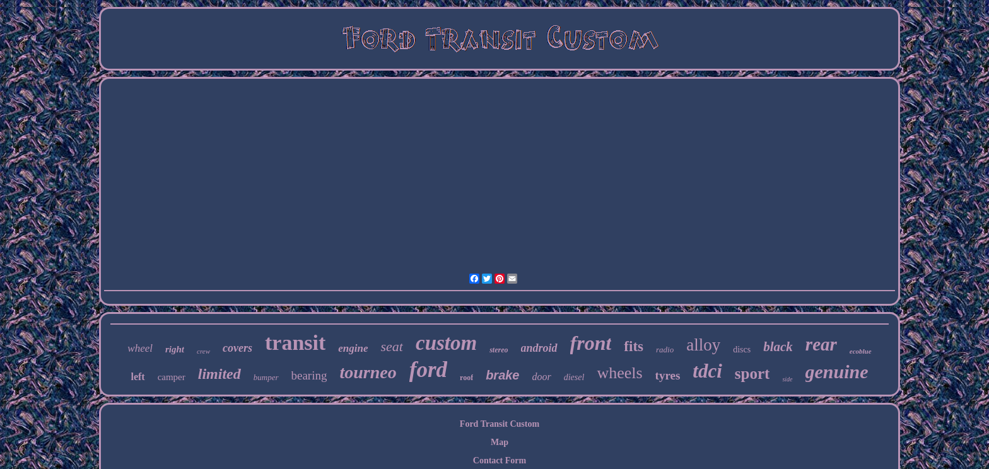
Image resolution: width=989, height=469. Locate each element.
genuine (837, 371)
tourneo (367, 372)
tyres (668, 375)
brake (502, 375)
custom (446, 343)
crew (203, 351)
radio (665, 349)
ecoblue (861, 351)
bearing (309, 375)
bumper (266, 377)
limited (219, 374)
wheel (140, 348)
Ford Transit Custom (499, 424)
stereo (498, 349)
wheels (619, 373)
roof (466, 377)
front (591, 343)
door (541, 376)
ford (428, 369)
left (137, 376)
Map (499, 442)
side (787, 379)
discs (742, 349)
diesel (574, 377)
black (778, 346)
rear (821, 344)
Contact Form (499, 460)
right (174, 349)
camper (171, 377)
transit (295, 342)
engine (353, 348)
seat (392, 346)
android (539, 348)
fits (633, 346)
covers (237, 348)
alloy (703, 344)
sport (752, 373)
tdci (707, 371)
